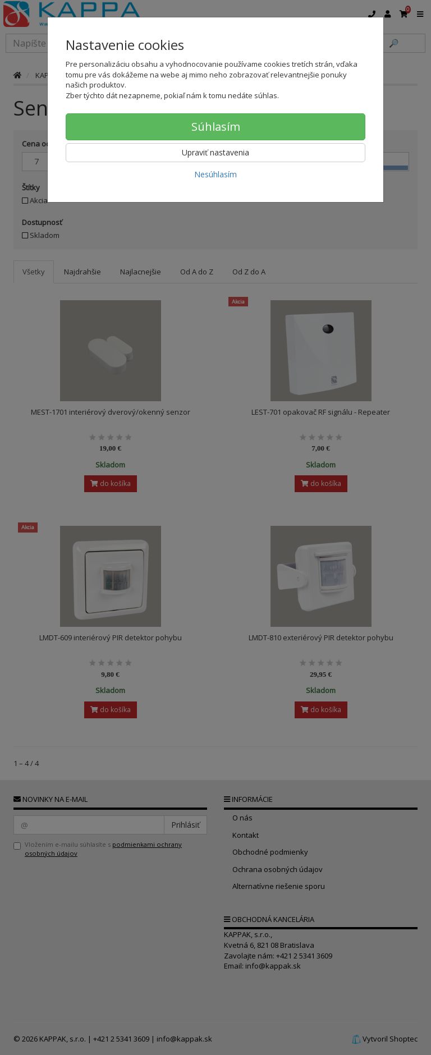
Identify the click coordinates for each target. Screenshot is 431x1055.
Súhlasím (215, 126)
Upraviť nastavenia (215, 152)
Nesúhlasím (215, 174)
